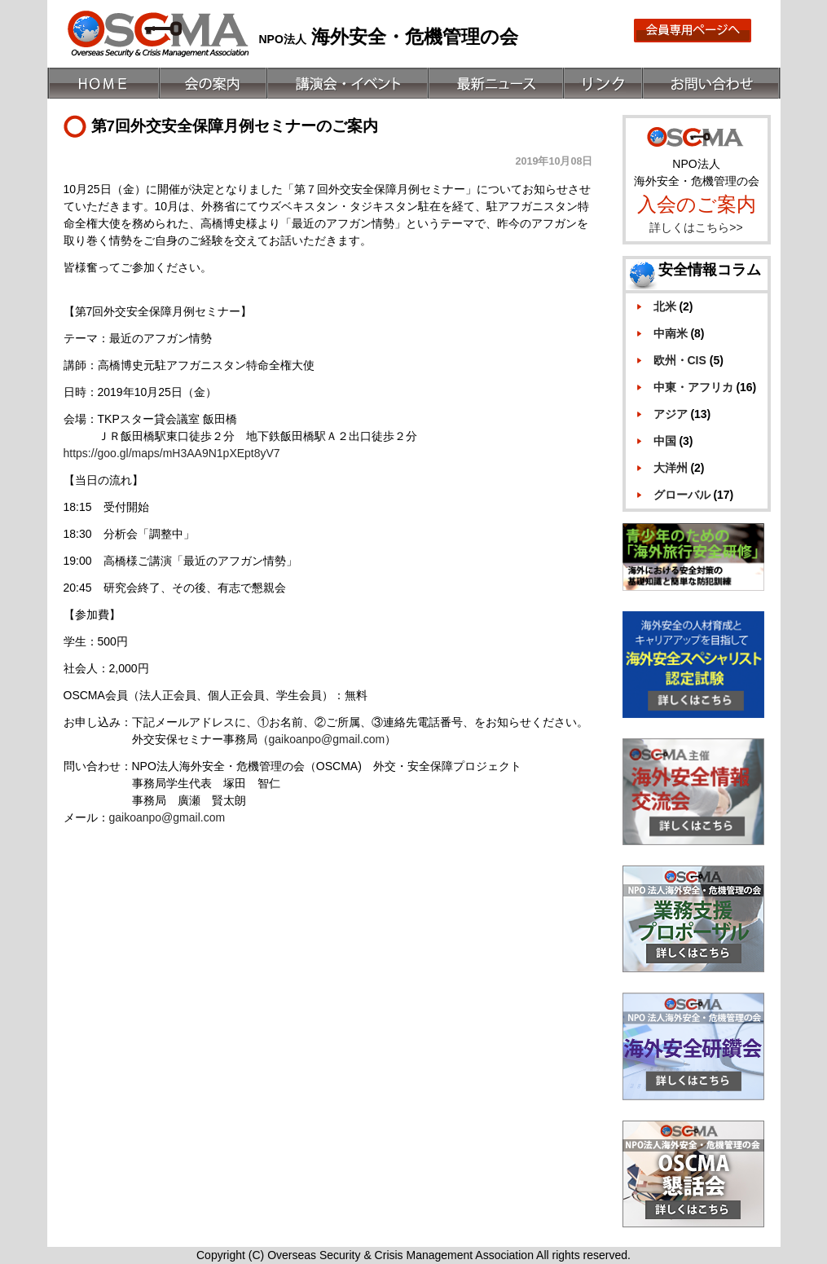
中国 (664, 440)
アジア (670, 414)
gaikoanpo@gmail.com (327, 739)
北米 (664, 306)
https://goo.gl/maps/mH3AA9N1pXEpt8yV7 (172, 453)
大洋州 (670, 467)
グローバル (681, 494)
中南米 (670, 333)
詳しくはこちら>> (695, 227)
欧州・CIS (679, 360)
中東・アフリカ (693, 387)
